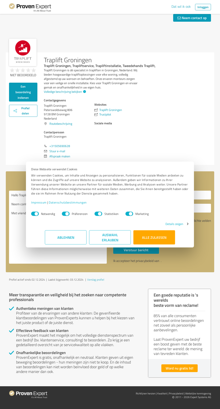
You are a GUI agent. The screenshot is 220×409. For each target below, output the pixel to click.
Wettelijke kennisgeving (198, 393)
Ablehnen (65, 239)
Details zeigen (161, 226)
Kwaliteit (162, 393)
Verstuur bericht (136, 249)
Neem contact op (192, 17)
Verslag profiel (95, 279)
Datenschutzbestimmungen (82, 204)
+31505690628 (59, 146)
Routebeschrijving (60, 124)
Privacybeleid (176, 393)
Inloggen (203, 7)
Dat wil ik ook (181, 6)
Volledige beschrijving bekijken (64, 92)
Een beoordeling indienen (23, 92)
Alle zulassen (154, 239)
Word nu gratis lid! (179, 368)
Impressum (52, 204)
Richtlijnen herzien (145, 393)
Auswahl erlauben (110, 239)
